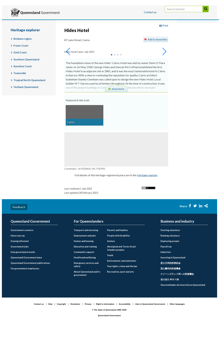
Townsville (20, 99)
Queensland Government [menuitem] (30, 247)
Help (50, 331)
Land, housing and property (154, 33)
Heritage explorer (70, 40)
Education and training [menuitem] (85, 273)
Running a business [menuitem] (170, 262)
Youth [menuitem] (110, 281)
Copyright (61, 331)
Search (206, 12)
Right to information (105, 331)
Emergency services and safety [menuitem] (86, 291)
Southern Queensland (26, 85)
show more (118, 115)
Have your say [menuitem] (18, 262)
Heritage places (188, 33)
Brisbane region (23, 65)
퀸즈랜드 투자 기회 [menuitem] (169, 305)
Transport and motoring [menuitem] (86, 256)
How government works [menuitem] (23, 278)
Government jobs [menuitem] (20, 273)
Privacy (88, 331)
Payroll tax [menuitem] (166, 273)
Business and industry (50, 22)
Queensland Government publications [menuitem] (30, 289)
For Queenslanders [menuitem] (88, 247)
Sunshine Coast (23, 92)
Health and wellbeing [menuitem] (85, 283)
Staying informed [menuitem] (20, 267)
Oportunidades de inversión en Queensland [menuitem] (182, 311)
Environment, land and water (112, 33)
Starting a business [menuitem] (170, 256)
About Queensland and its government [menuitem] (87, 300)
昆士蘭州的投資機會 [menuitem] (170, 294)
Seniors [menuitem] (111, 267)
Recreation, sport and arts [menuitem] (120, 298)
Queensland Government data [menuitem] (26, 283)
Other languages (177, 331)
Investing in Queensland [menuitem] (172, 283)
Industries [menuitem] (165, 278)
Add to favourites (157, 65)
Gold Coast (20, 79)
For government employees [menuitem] (25, 294)
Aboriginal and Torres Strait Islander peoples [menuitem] (121, 275)
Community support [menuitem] (84, 278)
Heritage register (147, 201)
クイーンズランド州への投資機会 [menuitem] (177, 300)
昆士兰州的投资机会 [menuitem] (170, 289)
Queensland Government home (37, 33)
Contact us (150, 12)
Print (163, 52)
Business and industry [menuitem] (177, 247)
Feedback (18, 233)
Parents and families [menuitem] (117, 256)
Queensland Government (109, 342)
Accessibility (125, 331)
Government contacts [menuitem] (22, 256)
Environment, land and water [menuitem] (121, 287)
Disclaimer (75, 331)
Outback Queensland (26, 113)
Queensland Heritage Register (32, 40)
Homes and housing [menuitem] (84, 267)
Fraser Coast (21, 72)
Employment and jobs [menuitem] (85, 262)
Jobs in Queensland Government (150, 331)
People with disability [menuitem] (118, 262)
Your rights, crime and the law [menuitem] (122, 292)
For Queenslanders (22, 22)
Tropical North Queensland (29, 106)
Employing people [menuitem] (169, 267)
